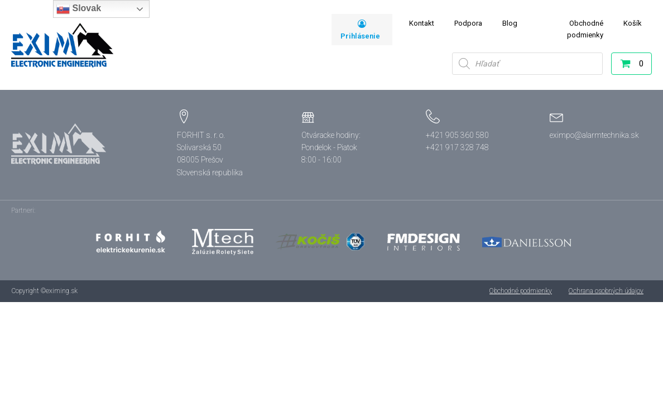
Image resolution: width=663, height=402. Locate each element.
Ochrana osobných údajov (606, 291)
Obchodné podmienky (585, 29)
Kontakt (421, 23)
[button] (625, 65)
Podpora (468, 23)
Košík (632, 23)
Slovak (78, 9)
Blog (509, 23)
